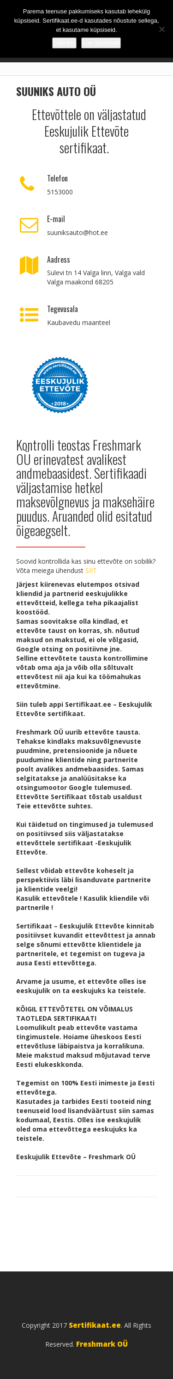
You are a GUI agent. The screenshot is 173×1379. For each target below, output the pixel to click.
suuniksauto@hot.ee (77, 232)
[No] (161, 29)
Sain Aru (64, 42)
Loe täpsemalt (101, 42)
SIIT (91, 570)
